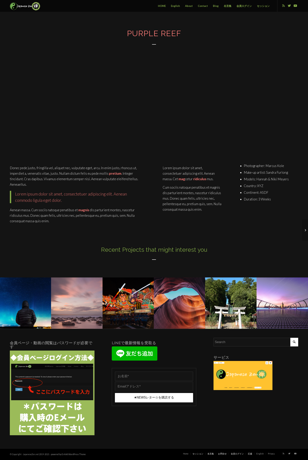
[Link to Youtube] (295, 6)
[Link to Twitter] (289, 6)
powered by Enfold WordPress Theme (68, 454)
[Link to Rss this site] (283, 6)
